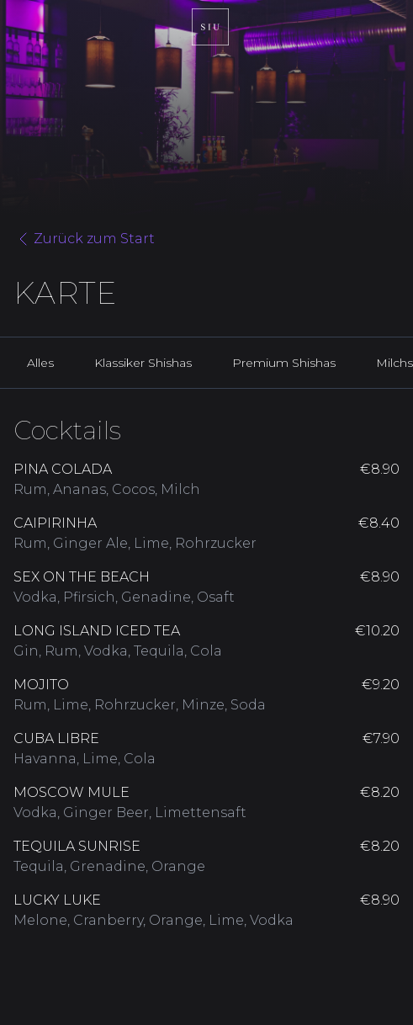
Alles (40, 362)
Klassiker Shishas (143, 362)
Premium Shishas (284, 362)
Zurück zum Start (84, 239)
